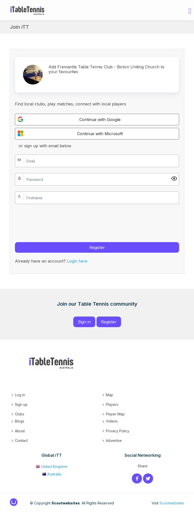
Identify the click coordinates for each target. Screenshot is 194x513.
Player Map (115, 414)
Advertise (114, 440)
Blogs (19, 421)
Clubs (19, 414)
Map (109, 395)
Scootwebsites (171, 503)
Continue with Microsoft (70, 133)
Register (97, 247)
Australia (51, 474)
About (20, 431)
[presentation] (53, 220)
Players (112, 404)
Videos (112, 421)
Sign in (84, 321)
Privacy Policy (117, 431)
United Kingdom (51, 466)
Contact (21, 440)
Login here (77, 261)
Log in (20, 395)
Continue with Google (69, 119)
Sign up (21, 404)
